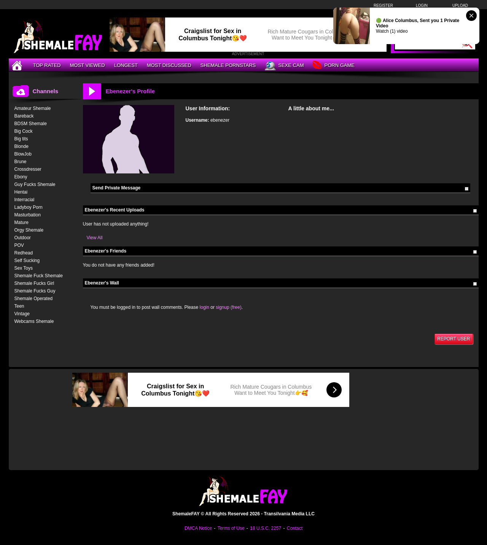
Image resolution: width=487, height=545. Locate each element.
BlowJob (23, 154)
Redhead (23, 253)
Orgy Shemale (29, 230)
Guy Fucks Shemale (35, 184)
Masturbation (27, 215)
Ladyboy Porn (28, 207)
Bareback (24, 116)
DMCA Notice (198, 528)
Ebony (20, 177)
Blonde (21, 146)
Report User (453, 339)
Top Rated (47, 65)
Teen (19, 306)
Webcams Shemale (34, 321)
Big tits (21, 138)
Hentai (21, 192)
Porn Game (333, 65)
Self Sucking (27, 260)
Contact (294, 528)
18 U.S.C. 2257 (265, 528)
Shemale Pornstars (228, 65)
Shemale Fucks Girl (34, 283)
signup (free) (228, 307)
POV (19, 245)
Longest (126, 65)
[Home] (18, 65)
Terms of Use (231, 528)
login (204, 307)
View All (95, 237)
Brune (20, 161)
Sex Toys (23, 268)
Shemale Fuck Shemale (38, 275)
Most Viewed (87, 65)
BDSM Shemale (30, 123)
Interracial (24, 199)
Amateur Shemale (32, 108)
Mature (21, 222)
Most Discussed (169, 65)
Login (422, 5)
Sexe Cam (284, 65)
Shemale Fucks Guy (35, 291)
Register (383, 5)
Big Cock (23, 131)
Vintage (22, 313)
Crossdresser (27, 169)
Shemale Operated (33, 298)
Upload (460, 5)
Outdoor (22, 237)
